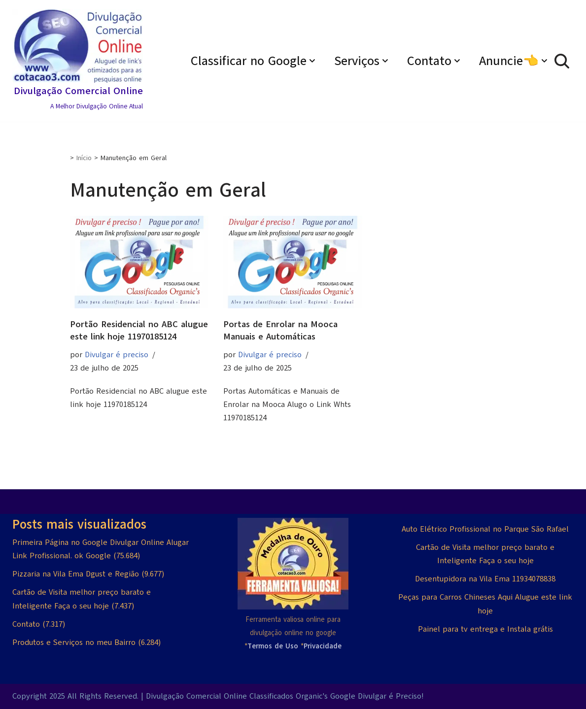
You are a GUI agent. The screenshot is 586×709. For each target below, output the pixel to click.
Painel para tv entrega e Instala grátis (485, 629)
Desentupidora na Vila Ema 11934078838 (485, 579)
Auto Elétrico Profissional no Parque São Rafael (485, 529)
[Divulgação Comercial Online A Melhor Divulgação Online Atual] (77, 61)
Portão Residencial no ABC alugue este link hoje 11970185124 (139, 330)
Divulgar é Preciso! (390, 696)
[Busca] (561, 61)
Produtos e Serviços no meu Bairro (74, 642)
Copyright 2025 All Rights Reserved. (75, 696)
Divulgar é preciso (116, 354)
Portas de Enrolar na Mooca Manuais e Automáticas (280, 330)
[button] (312, 61)
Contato (26, 624)
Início (84, 158)
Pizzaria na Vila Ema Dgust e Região (75, 574)
